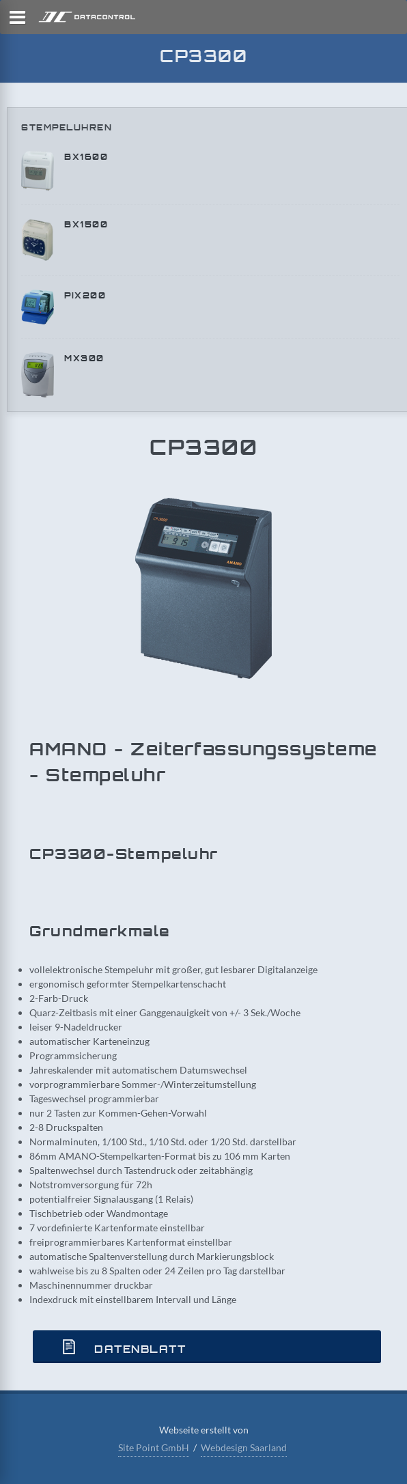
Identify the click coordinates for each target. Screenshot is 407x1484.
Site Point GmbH (153, 1447)
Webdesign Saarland (244, 1447)
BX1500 (86, 224)
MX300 (84, 358)
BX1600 (86, 157)
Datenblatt (119, 1347)
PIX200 (85, 295)
